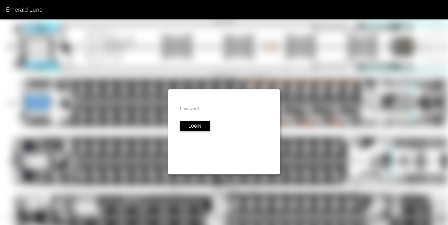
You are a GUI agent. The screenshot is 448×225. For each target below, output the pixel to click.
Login (195, 126)
